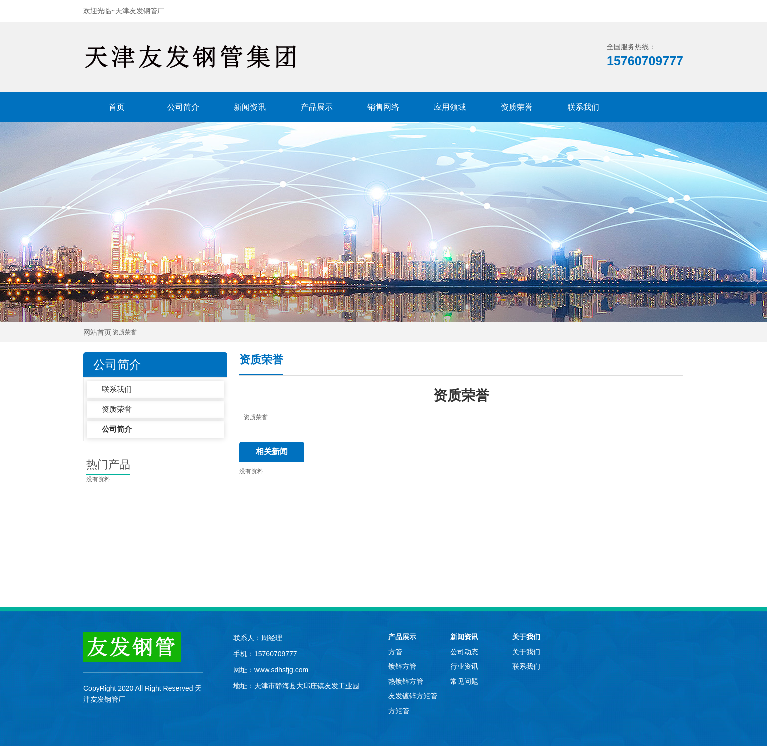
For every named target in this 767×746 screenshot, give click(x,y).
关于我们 (526, 637)
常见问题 (464, 681)
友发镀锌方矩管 (413, 696)
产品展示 (317, 107)
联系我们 (584, 107)
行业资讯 (464, 666)
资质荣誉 (517, 107)
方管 (395, 652)
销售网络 (384, 107)
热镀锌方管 (406, 681)
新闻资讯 (250, 107)
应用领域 (450, 107)
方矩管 (399, 711)
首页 (117, 107)
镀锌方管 (402, 666)
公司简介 (184, 107)
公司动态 (464, 652)
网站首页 (98, 332)
